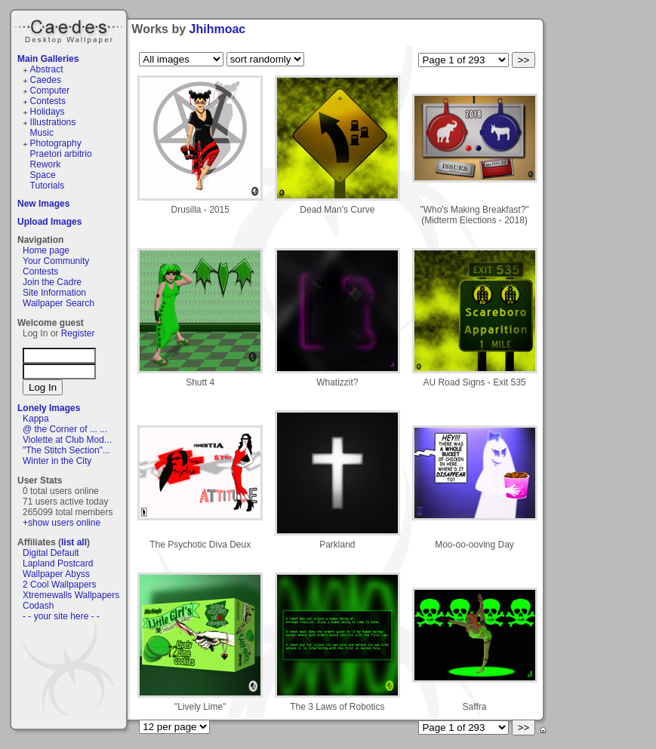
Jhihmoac (217, 29)
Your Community (56, 261)
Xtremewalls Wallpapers (71, 595)
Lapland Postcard (58, 563)
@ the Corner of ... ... (65, 429)
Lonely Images (48, 408)
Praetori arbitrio (61, 154)
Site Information (54, 292)
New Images (43, 203)
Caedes (70, 29)
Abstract (46, 69)
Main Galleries (48, 59)
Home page (46, 250)
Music (42, 132)
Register (78, 333)
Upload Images (49, 221)
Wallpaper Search (58, 303)
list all (74, 542)
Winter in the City (57, 461)
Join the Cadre (52, 282)
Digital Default (51, 553)
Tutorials (47, 185)
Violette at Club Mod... (67, 439)
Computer (50, 90)
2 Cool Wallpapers (60, 584)
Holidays (47, 111)
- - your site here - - (61, 616)
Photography (56, 143)
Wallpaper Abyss (56, 574)
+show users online (61, 522)
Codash (38, 605)
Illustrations (53, 122)
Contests (48, 101)
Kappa (36, 418)
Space (43, 175)
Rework (45, 164)
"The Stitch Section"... (66, 450)
